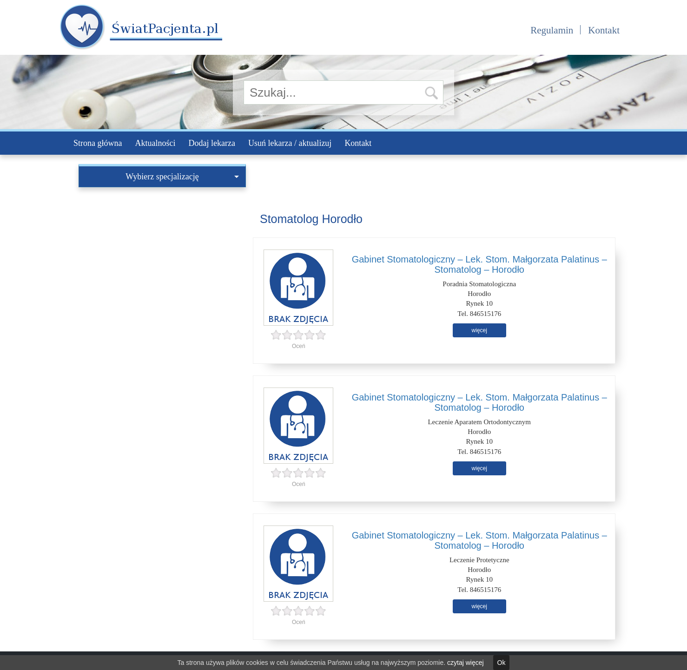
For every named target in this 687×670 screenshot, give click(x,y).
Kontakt (604, 30)
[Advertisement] (162, 257)
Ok (501, 662)
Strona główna (97, 143)
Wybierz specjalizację (182, 176)
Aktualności (155, 143)
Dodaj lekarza (211, 143)
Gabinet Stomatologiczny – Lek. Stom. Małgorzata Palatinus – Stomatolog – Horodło (479, 264)
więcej (479, 330)
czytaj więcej (465, 662)
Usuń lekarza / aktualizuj (289, 143)
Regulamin (551, 30)
